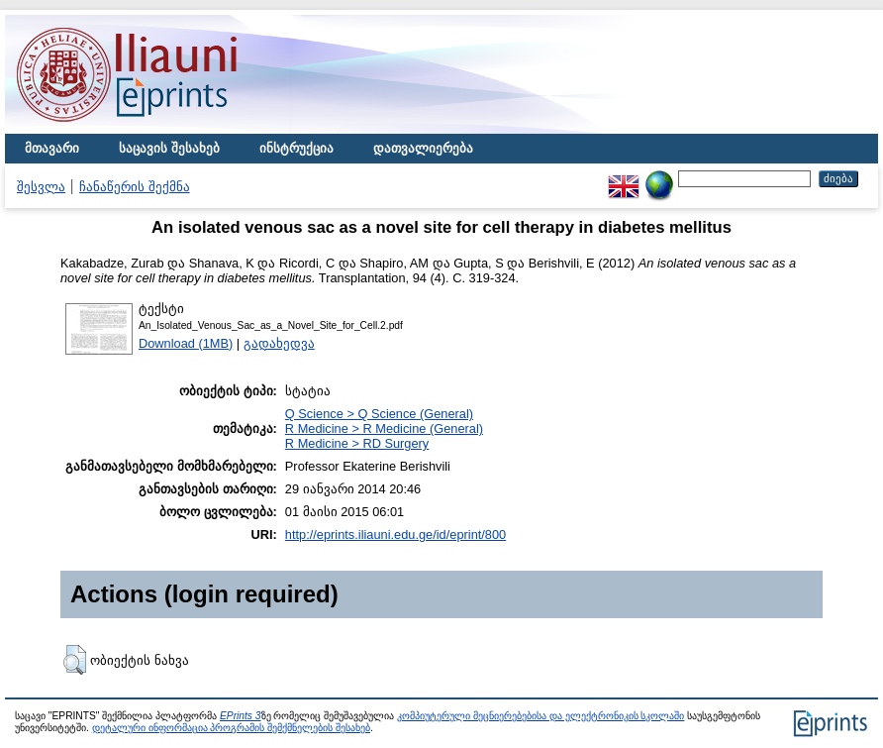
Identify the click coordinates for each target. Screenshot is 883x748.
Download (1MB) (186, 343)
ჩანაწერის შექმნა (134, 186)
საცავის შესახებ (169, 148)
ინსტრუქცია (296, 148)
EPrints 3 (240, 715)
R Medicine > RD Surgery (357, 443)
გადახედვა (279, 343)
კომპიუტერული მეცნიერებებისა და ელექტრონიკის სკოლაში (540, 715)
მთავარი (52, 148)
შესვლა (41, 186)
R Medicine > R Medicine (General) (384, 428)
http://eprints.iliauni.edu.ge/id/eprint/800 (395, 534)
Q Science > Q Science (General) (379, 413)
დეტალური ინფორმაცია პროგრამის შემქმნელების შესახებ (231, 727)
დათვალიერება (423, 148)
